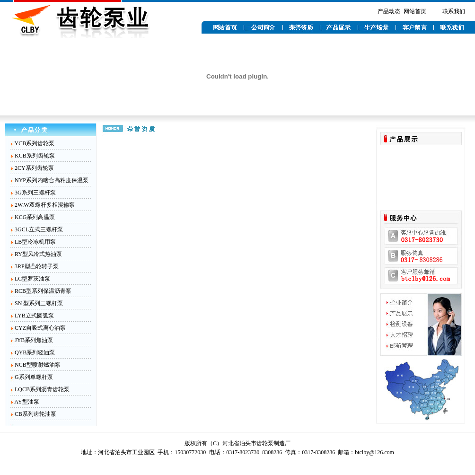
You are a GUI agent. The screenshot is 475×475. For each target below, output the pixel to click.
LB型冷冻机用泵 (35, 241)
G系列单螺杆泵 (34, 377)
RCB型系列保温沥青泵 (43, 291)
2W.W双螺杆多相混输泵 (45, 205)
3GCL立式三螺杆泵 (39, 229)
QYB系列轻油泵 (35, 352)
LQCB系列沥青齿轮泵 (42, 389)
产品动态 (389, 11)
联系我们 (453, 11)
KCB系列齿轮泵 (35, 155)
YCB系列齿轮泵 (35, 143)
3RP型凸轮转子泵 (37, 266)
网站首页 (415, 11)
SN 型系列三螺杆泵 (39, 303)
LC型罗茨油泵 (32, 278)
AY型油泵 (26, 401)
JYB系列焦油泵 (34, 340)
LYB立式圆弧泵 (34, 315)
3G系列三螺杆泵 (35, 192)
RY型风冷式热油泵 (38, 254)
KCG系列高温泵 (35, 217)
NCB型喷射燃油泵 (38, 364)
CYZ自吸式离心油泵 (40, 328)
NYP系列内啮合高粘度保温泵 (51, 180)
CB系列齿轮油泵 (35, 414)
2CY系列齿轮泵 (34, 168)
